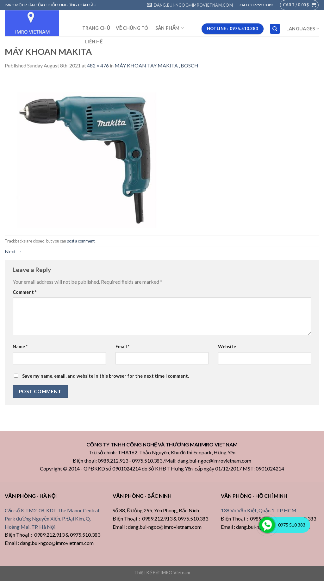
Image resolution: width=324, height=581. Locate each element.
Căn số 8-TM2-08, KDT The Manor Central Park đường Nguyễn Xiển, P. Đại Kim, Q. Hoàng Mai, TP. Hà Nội (52, 518)
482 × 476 (98, 65)
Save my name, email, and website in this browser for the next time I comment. (105, 376)
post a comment (81, 240)
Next (13, 251)
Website (227, 346)
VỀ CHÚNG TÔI (133, 28)
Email (122, 346)
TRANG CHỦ (96, 28)
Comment (24, 292)
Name (20, 346)
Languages (302, 29)
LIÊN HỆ (94, 41)
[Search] (275, 29)
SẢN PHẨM (169, 28)
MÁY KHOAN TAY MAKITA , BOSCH (156, 65)
